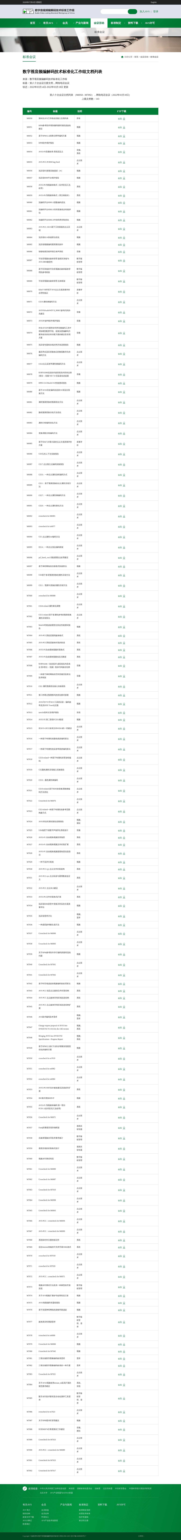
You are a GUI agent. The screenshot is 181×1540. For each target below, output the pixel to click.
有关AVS (48, 23)
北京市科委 (107, 1488)
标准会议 (99, 32)
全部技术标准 (84, 1514)
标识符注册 (83, 1520)
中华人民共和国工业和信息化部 (53, 1488)
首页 (32, 23)
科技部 (71, 1488)
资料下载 (133, 23)
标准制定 (116, 23)
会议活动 (99, 23)
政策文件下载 (28, 1517)
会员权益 (45, 1510)
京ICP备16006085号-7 (78, 1536)
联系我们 (26, 1524)
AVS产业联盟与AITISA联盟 (61, 1493)
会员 (65, 23)
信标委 (97, 1488)
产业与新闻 (82, 23)
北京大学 (43, 1493)
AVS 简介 (26, 1510)
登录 (155, 11)
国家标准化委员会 (84, 1488)
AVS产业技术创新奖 (49, 1520)
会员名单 (45, 1514)
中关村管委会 (120, 1488)
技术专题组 (83, 1517)
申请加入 (45, 1517)
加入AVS (145, 11)
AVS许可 (150, 23)
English (153, 2)
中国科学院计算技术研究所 (140, 1488)
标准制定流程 (84, 1510)
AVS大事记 (27, 1520)
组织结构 (26, 1514)
